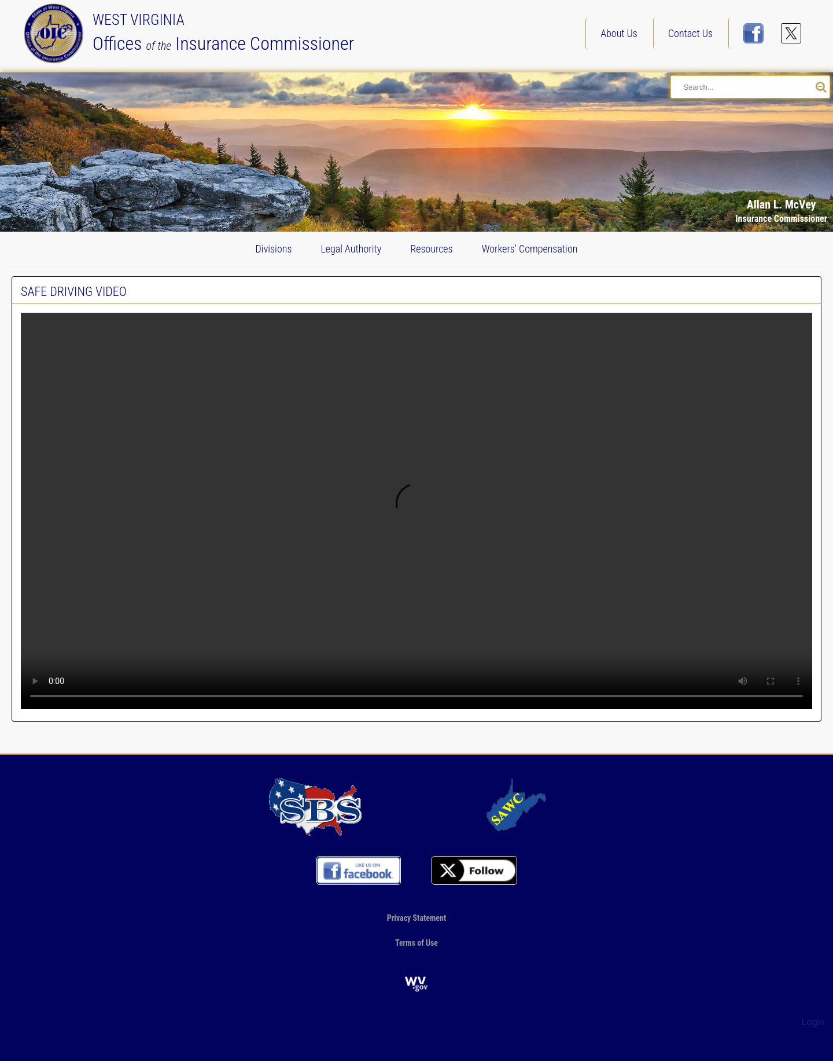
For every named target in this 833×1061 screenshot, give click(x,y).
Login (813, 1022)
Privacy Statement (417, 918)
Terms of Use (416, 942)
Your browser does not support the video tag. (416, 511)
